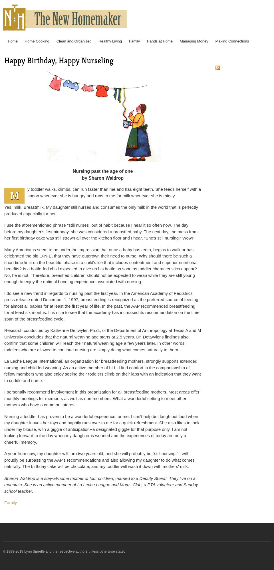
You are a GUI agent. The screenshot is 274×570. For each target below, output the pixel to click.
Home (13, 41)
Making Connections (232, 41)
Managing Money (194, 41)
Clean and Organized (74, 41)
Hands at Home (160, 41)
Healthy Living (110, 41)
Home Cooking (37, 41)
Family (134, 41)
